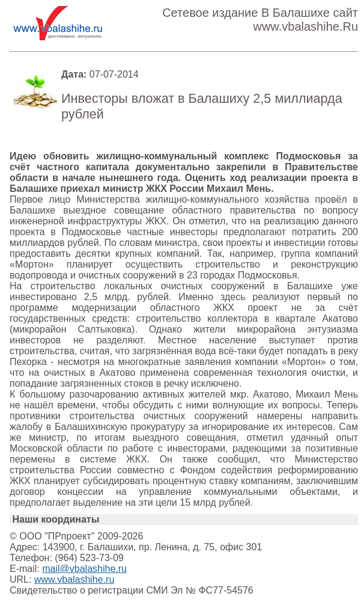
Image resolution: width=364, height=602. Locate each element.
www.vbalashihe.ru (74, 579)
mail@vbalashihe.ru (84, 569)
